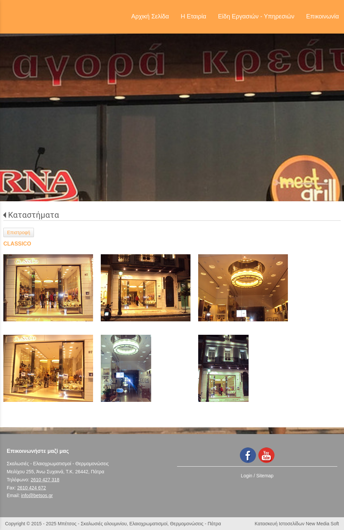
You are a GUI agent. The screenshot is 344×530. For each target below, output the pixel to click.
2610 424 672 (31, 487)
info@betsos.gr (37, 495)
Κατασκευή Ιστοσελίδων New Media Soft (297, 523)
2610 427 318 (45, 479)
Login (246, 475)
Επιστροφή (18, 232)
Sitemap (264, 475)
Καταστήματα (33, 215)
